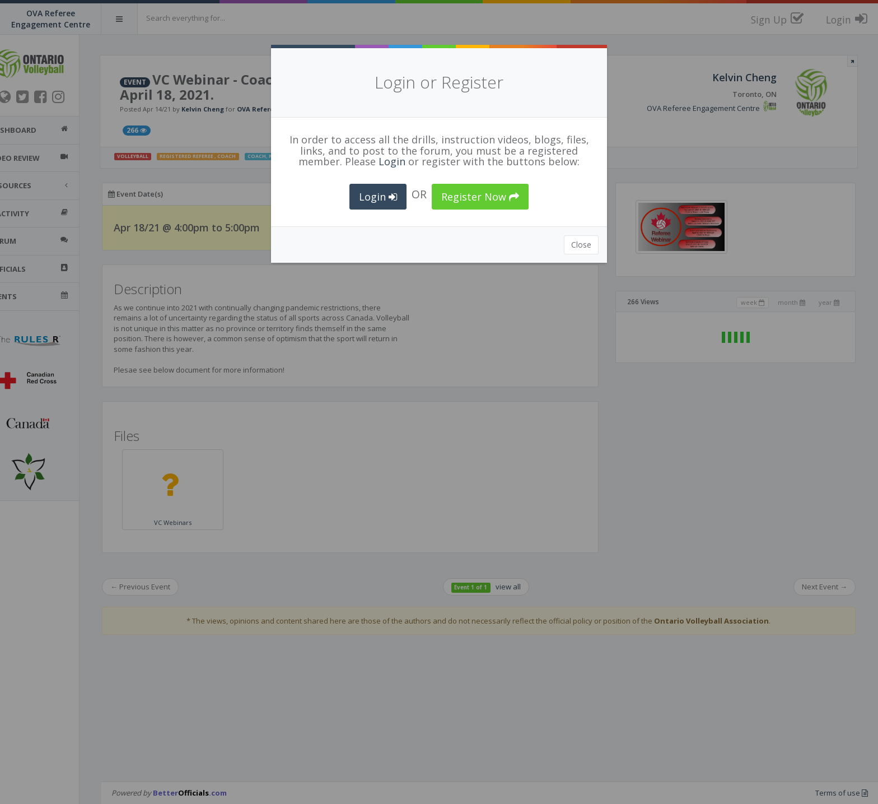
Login (392, 161)
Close (581, 244)
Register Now (480, 196)
